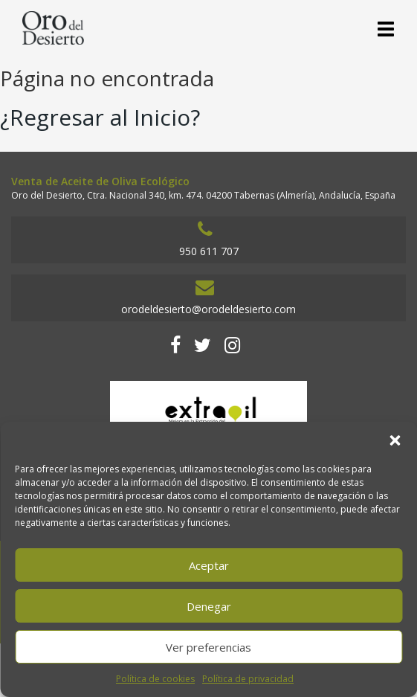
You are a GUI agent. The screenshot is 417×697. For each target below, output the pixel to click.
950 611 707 (205, 239)
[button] (394, 440)
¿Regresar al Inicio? (100, 117)
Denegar (209, 606)
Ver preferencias (208, 647)
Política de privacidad (248, 678)
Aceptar (209, 565)
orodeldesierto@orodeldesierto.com (205, 297)
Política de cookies (155, 678)
